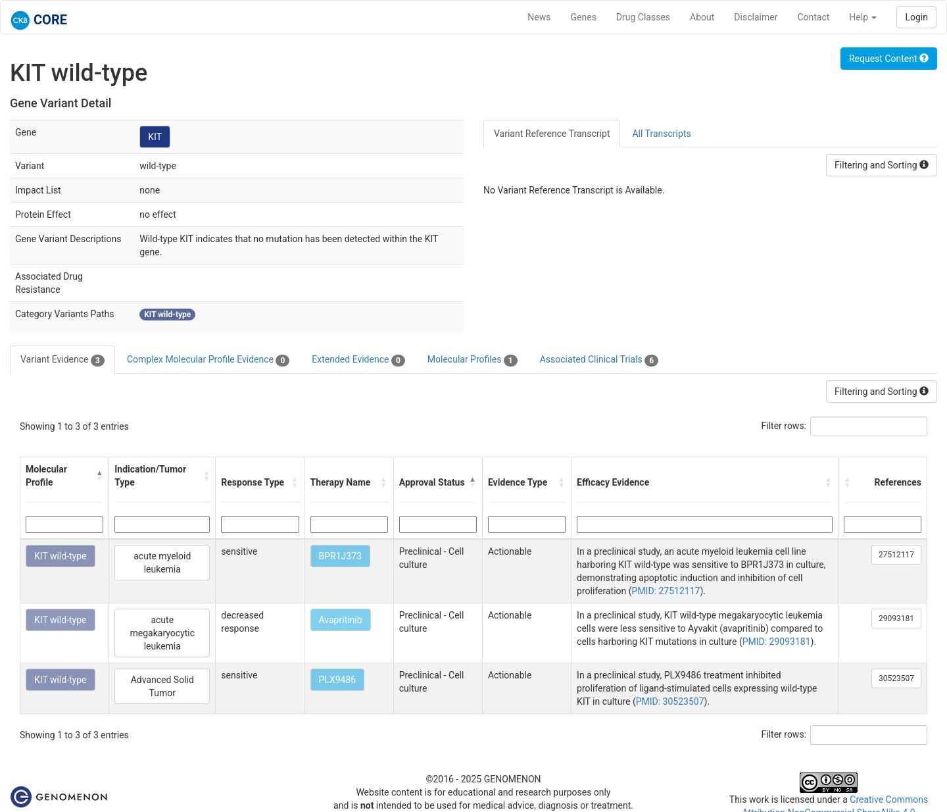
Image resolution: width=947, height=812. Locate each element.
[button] (99, 475)
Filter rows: (784, 425)
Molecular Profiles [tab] (472, 360)
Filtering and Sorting (882, 165)
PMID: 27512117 (666, 591)
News (538, 17)
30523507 (896, 678)
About (702, 17)
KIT (155, 137)
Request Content (889, 58)
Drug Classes (643, 17)
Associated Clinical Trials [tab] (599, 360)
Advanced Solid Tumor (162, 686)
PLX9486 (337, 679)
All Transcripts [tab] (661, 133)
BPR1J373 (340, 556)
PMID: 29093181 (776, 641)
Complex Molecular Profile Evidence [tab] (208, 360)
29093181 (896, 618)
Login (916, 17)
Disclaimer (755, 17)
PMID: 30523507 (670, 701)
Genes (583, 17)
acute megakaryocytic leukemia (162, 633)
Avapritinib (340, 620)
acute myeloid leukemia (162, 562)
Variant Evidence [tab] (62, 360)
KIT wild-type (60, 556)
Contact (813, 17)
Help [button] (863, 17)
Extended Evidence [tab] (358, 360)
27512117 (896, 554)
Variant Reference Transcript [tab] (552, 133)
